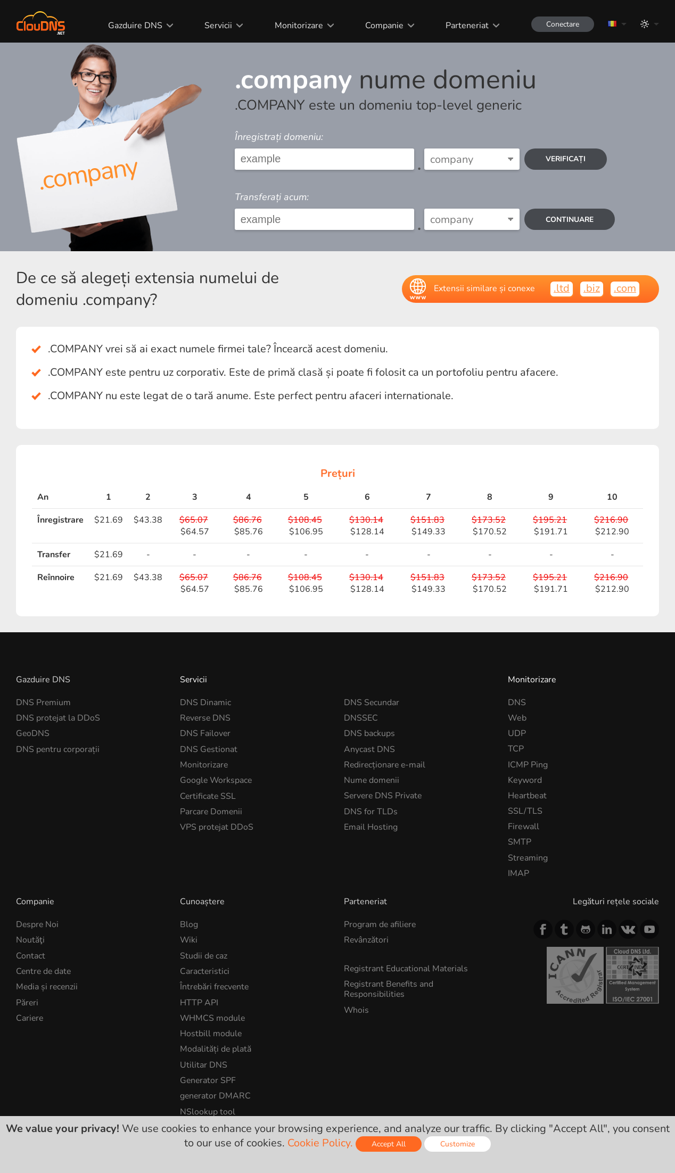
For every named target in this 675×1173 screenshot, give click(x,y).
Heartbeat (527, 796)
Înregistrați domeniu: (279, 136)
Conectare (561, 24)
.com (625, 288)
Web (517, 718)
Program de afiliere (380, 924)
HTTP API (199, 1002)
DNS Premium (43, 702)
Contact (30, 956)
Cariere (30, 1017)
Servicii (217, 25)
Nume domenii (372, 780)
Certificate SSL (208, 796)
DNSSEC (361, 718)
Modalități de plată (216, 1049)
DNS (517, 702)
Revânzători (366, 940)
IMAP (518, 873)
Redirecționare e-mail (385, 765)
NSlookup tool (207, 1111)
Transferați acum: (272, 197)
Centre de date (44, 971)
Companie (383, 25)
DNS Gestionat (209, 749)
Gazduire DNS (134, 25)
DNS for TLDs (371, 811)
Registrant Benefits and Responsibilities (389, 989)
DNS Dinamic (205, 702)
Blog (189, 924)
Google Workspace (216, 780)
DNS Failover (205, 733)
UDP (517, 733)
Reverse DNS (206, 718)
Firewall (523, 826)
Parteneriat (465, 25)
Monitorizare (297, 25)
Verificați (566, 159)
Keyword (525, 780)
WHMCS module (213, 1017)
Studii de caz (204, 956)
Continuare (570, 219)
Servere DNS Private (384, 796)
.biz (591, 288)
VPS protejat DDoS (217, 826)
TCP (516, 749)
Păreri (27, 1002)
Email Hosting (371, 826)
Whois (356, 1009)
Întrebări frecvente (215, 987)
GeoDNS (33, 733)
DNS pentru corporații (58, 749)
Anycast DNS (369, 749)
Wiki (189, 940)
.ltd (562, 288)
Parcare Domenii (211, 811)
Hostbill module (211, 1033)
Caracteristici (205, 971)
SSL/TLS (525, 811)
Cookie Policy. (320, 1143)
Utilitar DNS (203, 1064)
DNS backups (369, 733)
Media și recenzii (47, 987)
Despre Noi (38, 924)
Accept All (389, 1144)
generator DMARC (216, 1095)
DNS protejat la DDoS (58, 718)
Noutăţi (30, 940)
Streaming (528, 858)
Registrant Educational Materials (406, 968)
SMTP (519, 842)
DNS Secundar (372, 702)
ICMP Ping (528, 765)
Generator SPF (208, 1080)
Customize (457, 1144)
